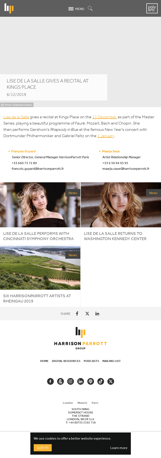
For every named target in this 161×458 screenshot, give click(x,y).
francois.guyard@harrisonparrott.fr (38, 168)
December (104, 116)
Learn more (119, 448)
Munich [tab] (82, 402)
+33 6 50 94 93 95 (115, 163)
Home (44, 361)
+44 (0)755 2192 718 (82, 422)
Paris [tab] (95, 402)
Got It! (42, 448)
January (105, 135)
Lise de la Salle (16, 116)
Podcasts (91, 361)
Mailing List (111, 361)
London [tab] (68, 402)
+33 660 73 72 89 (24, 163)
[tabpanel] (80, 415)
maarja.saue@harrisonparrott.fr (125, 168)
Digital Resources (66, 361)
